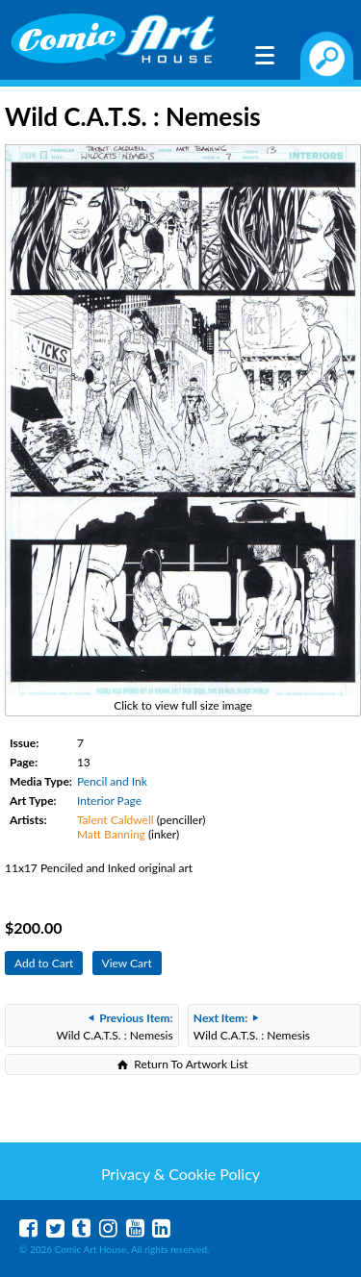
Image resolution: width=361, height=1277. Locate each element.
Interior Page (109, 800)
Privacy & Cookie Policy (180, 1173)
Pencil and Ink (112, 781)
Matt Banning (111, 834)
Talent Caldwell (115, 820)
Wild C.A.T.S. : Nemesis (114, 1026)
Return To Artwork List (190, 1064)
